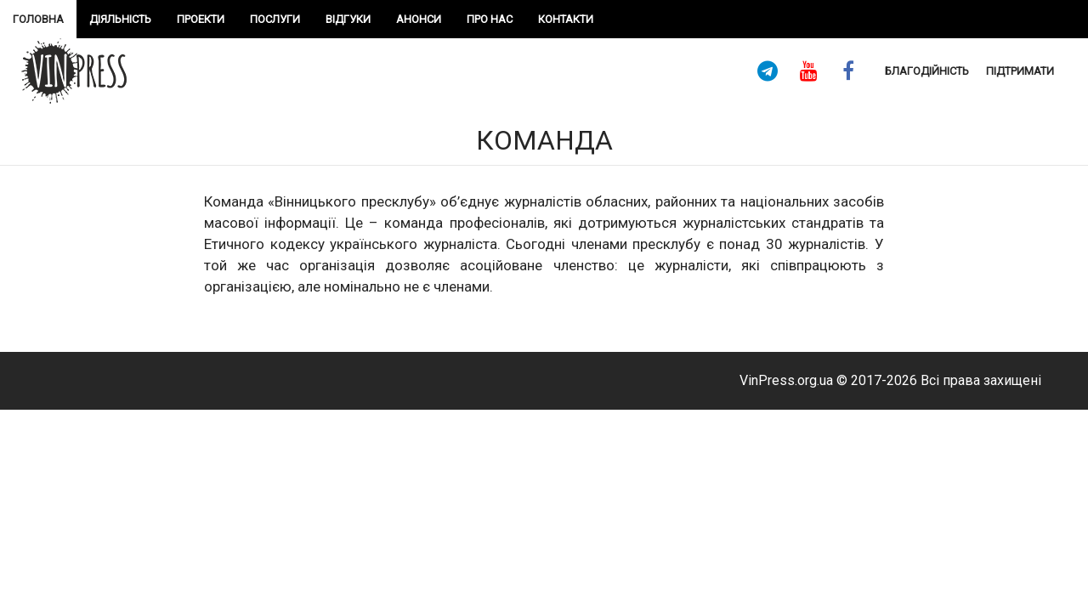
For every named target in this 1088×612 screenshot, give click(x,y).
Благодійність (927, 71)
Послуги (275, 19)
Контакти (565, 19)
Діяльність (120, 19)
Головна (38, 19)
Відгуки (348, 19)
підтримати (1020, 71)
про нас (490, 19)
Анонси (418, 19)
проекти (200, 19)
